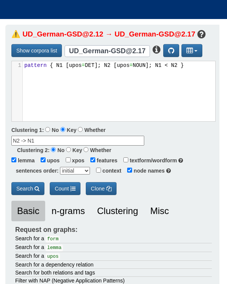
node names (147, 171)
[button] (191, 50)
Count (65, 189)
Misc (159, 211)
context (106, 171)
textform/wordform (151, 160)
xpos (72, 160)
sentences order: (35, 171)
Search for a (37, 239)
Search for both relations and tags (55, 273)
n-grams (68, 211)
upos (48, 160)
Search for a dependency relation (54, 265)
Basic (28, 211)
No (52, 130)
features (101, 160)
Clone (101, 189)
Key (68, 130)
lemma (23, 160)
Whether (92, 130)
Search (27, 189)
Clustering (117, 211)
